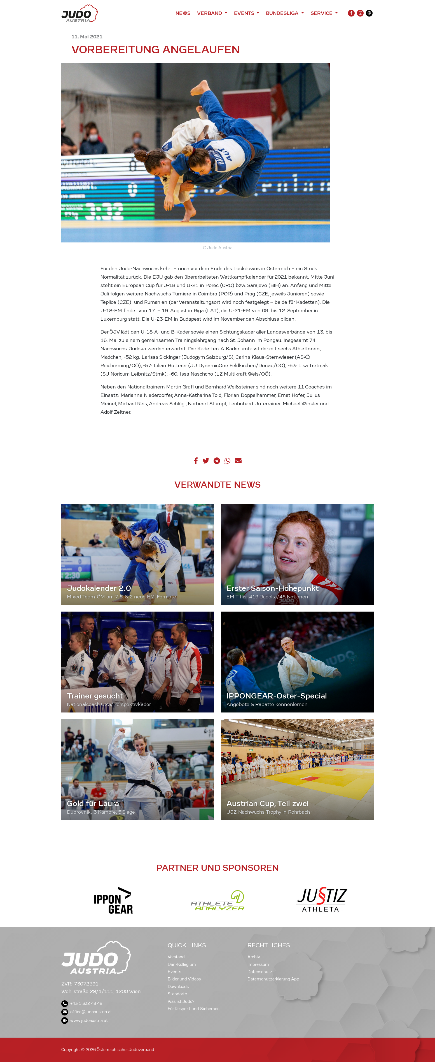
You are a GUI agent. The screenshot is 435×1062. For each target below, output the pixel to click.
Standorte (177, 993)
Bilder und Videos (184, 979)
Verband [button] (210, 13)
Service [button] (322, 13)
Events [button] (244, 13)
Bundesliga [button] (283, 13)
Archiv (253, 956)
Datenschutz (259, 971)
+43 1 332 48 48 (81, 1003)
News (183, 13)
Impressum (258, 964)
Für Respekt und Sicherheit (194, 1008)
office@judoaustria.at (86, 1011)
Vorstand (176, 956)
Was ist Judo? (181, 1001)
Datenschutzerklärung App (273, 979)
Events (174, 971)
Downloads (178, 986)
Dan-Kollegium (182, 964)
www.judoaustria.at (84, 1020)
